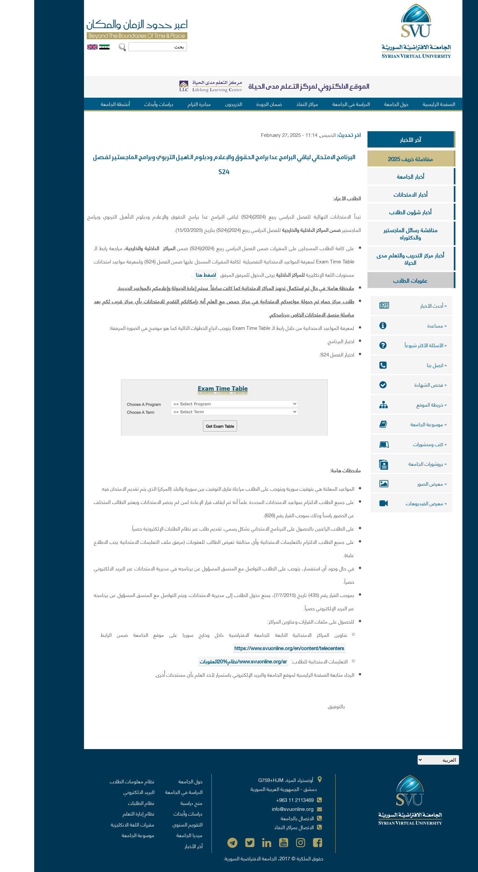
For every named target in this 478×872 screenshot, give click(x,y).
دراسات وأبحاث (124, 103)
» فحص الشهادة (377, 384)
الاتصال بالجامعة (263, 818)
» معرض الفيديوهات (377, 503)
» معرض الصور (377, 483)
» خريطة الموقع (377, 404)
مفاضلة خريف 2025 (376, 158)
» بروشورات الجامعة (377, 464)
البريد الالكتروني (104, 791)
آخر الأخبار (376, 139)
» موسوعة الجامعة (377, 424)
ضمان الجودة (235, 103)
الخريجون (199, 103)
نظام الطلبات (107, 802)
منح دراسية (157, 802)
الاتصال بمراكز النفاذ (259, 826)
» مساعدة (377, 325)
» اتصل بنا (377, 364)
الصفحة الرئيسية (405, 103)
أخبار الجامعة (376, 176)
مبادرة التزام (165, 103)
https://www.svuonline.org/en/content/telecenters (255, 647)
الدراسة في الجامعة (317, 103)
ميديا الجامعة (155, 834)
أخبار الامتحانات (376, 194)
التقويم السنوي (153, 824)
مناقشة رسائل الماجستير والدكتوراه (376, 233)
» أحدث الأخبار (377, 305)
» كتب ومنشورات (377, 443)
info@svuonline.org (258, 808)
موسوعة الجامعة (104, 834)
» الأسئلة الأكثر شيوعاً (377, 344)
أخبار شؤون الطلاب (376, 211)
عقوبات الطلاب (376, 280)
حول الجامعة (362, 103)
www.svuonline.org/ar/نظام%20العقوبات (209, 661)
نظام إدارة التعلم (104, 813)
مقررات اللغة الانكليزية (98, 824)
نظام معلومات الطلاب (98, 781)
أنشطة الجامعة (81, 103)
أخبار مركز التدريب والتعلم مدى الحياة (376, 258)
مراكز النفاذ (273, 103)
